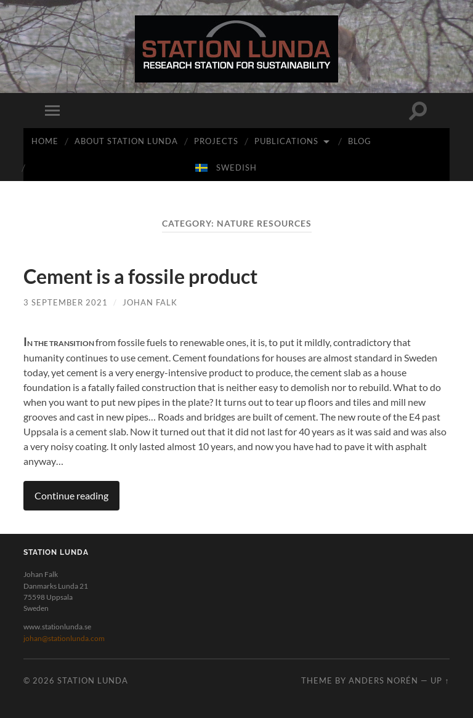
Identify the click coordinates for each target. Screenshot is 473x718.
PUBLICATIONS (286, 141)
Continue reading (71, 495)
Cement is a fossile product (140, 276)
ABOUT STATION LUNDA (126, 141)
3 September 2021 (65, 302)
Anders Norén (383, 680)
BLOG (359, 141)
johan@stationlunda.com (64, 638)
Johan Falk (150, 302)
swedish (236, 167)
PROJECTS (216, 141)
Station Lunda (92, 680)
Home (45, 141)
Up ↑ (440, 680)
